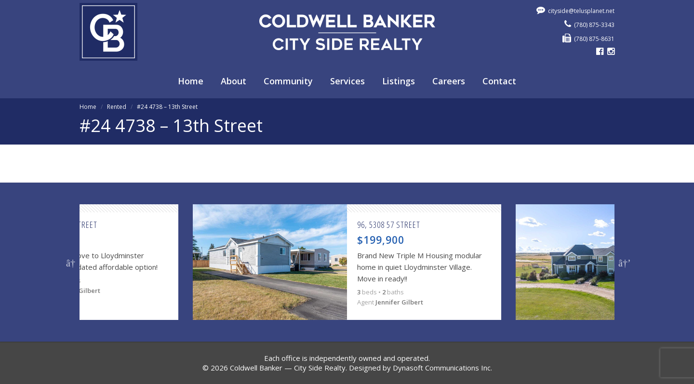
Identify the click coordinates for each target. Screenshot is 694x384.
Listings (398, 81)
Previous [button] (71, 262)
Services (347, 81)
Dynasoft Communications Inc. (442, 367)
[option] (347, 262)
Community (288, 81)
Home (190, 81)
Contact (499, 81)
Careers (448, 81)
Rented (116, 107)
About (233, 81)
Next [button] (623, 262)
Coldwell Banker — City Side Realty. (288, 367)
